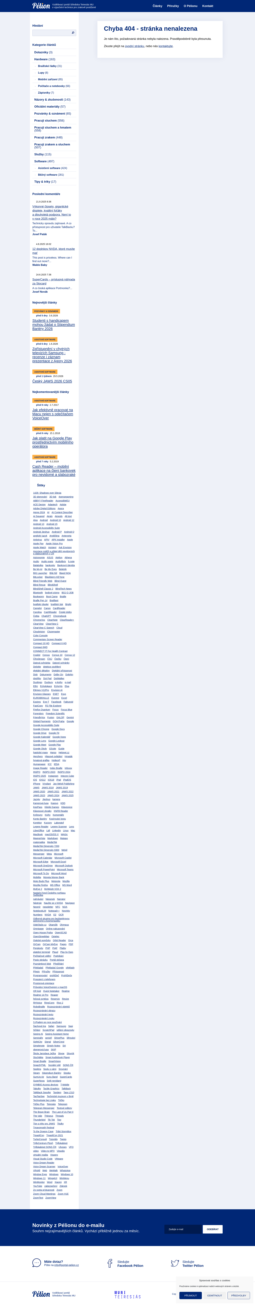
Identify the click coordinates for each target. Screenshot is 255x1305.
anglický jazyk (40, 535)
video (36, 1151)
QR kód (37, 991)
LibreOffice (38, 830)
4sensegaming (66, 496)
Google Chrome (41, 729)
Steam (36, 1073)
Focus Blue (66, 709)
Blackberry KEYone (54, 577)
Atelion (58, 557)
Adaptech (52, 504)
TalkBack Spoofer (42, 1092)
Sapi (70, 1026)
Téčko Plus (38, 1104)
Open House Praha (43, 932)
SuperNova (39, 1080)
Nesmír (36, 907)
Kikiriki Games (52, 807)
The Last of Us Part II (62, 1112)
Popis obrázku (40, 960)
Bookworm (38, 596)
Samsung (61, 1026)
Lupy (43, 72)
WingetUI (52, 1178)
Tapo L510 (69, 1092)
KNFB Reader (61, 811)
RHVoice (37, 1002)
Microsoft (58, 854)
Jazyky (36, 799)
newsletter (48, 907)
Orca (70, 940)
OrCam (36, 944)
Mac (73, 830)
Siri (64, 1045)
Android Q (69, 532)
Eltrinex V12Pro (41, 690)
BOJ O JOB (68, 592)
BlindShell (53, 585)
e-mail (68, 682)
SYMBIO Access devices (45, 1084)
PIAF (54, 948)
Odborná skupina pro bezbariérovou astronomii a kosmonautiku (51, 919)
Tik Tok (51, 1119)
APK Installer (58, 539)
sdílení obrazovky (65, 1030)
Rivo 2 (60, 1002)
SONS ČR (68, 1065)
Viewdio (61, 1151)
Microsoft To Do (41, 873)
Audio (36, 561)
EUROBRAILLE (41, 698)
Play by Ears (66, 952)
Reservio (55, 999)
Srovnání (63, 1069)
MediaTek (52, 842)
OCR (61, 914)
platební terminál (41, 952)
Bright (68, 604)
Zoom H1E (63, 1194)
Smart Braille (39, 1061)
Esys (63, 694)
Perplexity (38, 948)
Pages (63, 944)
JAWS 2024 (53, 795)
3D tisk (52, 496)
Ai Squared (38, 516)
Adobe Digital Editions (44, 508)
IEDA (56, 764)
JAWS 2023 (39, 795)
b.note (71, 561)
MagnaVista (39, 838)
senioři (48, 1038)
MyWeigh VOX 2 (52, 889)
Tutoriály (53, 1139)
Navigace (70, 903)
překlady (70, 967)
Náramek (50, 899)
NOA (64, 907)
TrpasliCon (38, 1135)
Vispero (54, 1155)
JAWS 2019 (62, 787)
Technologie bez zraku (44, 1100)
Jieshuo (46, 799)
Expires (37, 702)
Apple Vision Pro (54, 543)
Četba (36, 616)
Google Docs (58, 729)
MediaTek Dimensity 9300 (46, 850)
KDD (62, 803)
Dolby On (58, 674)
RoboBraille (39, 1006)
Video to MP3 (47, 1151)
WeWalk (53, 1170)
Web (44, 1170)
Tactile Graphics (51, 1088)
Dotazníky (43, 52)
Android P (57, 532)
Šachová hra (39, 1026)
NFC (57, 907)
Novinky (66, 910)
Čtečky (57, 659)
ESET (56, 694)
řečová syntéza (40, 999)
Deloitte (37, 666)
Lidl (48, 830)
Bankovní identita (66, 565)
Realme (66, 991)
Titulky (60, 1123)
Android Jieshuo (41, 532)
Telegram (62, 1104)
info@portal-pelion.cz (66, 1265)
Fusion (50, 717)
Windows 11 (39, 1178)
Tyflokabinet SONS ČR (44, 1147)
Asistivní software (52, 168)
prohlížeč (54, 975)
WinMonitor (39, 1182)
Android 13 (38, 524)
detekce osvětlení (52, 666)
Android (44, 520)
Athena (68, 557)
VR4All (36, 1170)
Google (70, 721)
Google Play (54, 744)
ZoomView (50, 1197)
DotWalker (59, 678)
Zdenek (63, 1186)
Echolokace (46, 686)
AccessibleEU (62, 500)
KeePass (37, 807)
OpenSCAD (61, 932)
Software (44, 161)
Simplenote (39, 1045)
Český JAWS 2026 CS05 (52, 381)
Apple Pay (38, 543)
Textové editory (64, 1108)
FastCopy (38, 705)
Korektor (37, 822)
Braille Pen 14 (40, 600)
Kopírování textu (57, 819)
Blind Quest (60, 581)
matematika (39, 842)
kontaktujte (166, 46)
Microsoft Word (59, 873)
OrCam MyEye (50, 944)
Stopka (67, 1073)
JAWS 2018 (48, 787)
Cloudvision (39, 631)
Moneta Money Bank (53, 877)
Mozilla (66, 881)
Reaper (54, 995)
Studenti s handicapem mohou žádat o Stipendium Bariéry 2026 (53, 324)
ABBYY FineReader (43, 500)
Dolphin (69, 674)
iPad (58, 780)
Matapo (64, 838)
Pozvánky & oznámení (52, 113)
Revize (65, 999)
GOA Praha (59, 721)
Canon (47, 608)
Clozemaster (53, 631)
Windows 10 (67, 1174)
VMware (59, 1158)
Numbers (37, 914)
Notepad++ (54, 910)
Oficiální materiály (50, 106)
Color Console (40, 635)
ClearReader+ (67, 620)
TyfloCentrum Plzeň (43, 1143)
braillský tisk (57, 604)
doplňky (37, 678)
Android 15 (52, 524)
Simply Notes (53, 1045)
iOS (35, 780)
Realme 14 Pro (40, 995)
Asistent (52, 547)
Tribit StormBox (63, 1131)
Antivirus (37, 539)
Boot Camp (52, 596)
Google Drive (40, 733)
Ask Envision (65, 547)
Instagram (53, 776)
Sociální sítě (54, 1065)
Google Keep (59, 737)
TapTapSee (39, 1096)
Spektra (37, 1069)
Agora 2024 (39, 512)
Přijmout (190, 1295)
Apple (70, 539)
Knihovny (38, 815)
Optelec (55, 936)
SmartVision (54, 1061)
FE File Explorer (53, 705)
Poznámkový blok (42, 963)
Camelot (37, 608)
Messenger (38, 854)
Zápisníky (46, 92)
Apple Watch (39, 547)
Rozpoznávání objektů (58, 1006)
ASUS (50, 557)
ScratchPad (48, 1030)
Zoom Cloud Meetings (44, 1194)
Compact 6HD (40, 647)
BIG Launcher (40, 573)
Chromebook (59, 616)
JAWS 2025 (68, 795)
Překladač (38, 967)
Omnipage (38, 928)
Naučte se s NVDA (53, 903)
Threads (59, 1116)
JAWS (36, 787)
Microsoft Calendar (42, 858)
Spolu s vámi (49, 1069)
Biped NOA (65, 573)
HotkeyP (56, 760)
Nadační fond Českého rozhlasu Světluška (49, 894)
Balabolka (38, 565)
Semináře (38, 1038)
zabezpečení (50, 1186)
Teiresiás (51, 1104)
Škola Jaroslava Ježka (44, 1053)
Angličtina (54, 535)
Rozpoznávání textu (43, 1014)
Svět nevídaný (54, 1080)
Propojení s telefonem (44, 979)
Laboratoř (59, 822)
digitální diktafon (41, 670)
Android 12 (68, 520)
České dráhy (65, 612)
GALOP (60, 717)
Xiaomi (58, 1182)
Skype (61, 1053)
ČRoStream (39, 659)
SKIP (53, 1049)
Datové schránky (61, 663)
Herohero (38, 756)
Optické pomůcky (42, 940)
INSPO (36, 772)
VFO (71, 1147)
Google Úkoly (40, 748)
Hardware (44, 59)
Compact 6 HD (59, 643)
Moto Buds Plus (41, 881)
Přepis (36, 971)
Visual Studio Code (43, 1158)
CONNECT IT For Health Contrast (50, 651)
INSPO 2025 (39, 776)
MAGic (64, 834)
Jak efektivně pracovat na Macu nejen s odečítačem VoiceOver (52, 414)
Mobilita (37, 877)
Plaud (55, 952)
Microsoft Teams (65, 869)
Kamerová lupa (40, 803)
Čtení (66, 659)
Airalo (50, 516)
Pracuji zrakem (48, 137)
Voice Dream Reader (43, 1162)
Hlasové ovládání (53, 756)
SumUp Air (38, 1077)
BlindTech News (63, 588)
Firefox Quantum (41, 709)
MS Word (67, 885)
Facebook (56, 702)
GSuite (52, 748)
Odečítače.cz (40, 924)
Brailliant (54, 600)
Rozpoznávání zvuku (43, 1018)
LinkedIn (56, 830)
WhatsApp (65, 1170)
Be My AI (37, 569)
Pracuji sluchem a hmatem (52, 129)
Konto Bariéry (40, 819)
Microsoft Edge (40, 861)
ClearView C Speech (43, 627)
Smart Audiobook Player (57, 1057)
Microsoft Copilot (62, 858)
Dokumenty (45, 674)
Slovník (70, 1053)
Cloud (59, 627)
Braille (63, 596)
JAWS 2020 (39, 791)
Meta (49, 854)
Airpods (58, 516)
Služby (42, 154)
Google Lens (39, 741)
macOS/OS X (52, 834)
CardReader (59, 608)
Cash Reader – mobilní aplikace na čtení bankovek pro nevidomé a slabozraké (53, 470)
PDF (71, 944)
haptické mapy (40, 752)
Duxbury (48, 682)
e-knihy (58, 682)
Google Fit (54, 733)
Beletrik (63, 569)
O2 (54, 914)
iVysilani (46, 783)
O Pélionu (190, 6)
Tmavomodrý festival (43, 1127)
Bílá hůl (53, 573)
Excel (64, 698)
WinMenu (64, 1178)
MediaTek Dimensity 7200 (46, 846)
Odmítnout (214, 1295)
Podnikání (58, 956)
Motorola (55, 881)
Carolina (37, 612)
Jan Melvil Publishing (63, 783)
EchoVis (58, 686)
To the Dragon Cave (43, 1131)
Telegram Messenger (43, 1108)
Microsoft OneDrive (43, 865)
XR (65, 1182)
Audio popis (47, 561)
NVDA (48, 914)
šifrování (71, 1038)
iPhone (36, 783)
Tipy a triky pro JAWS (44, 1123)
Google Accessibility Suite (46, 725)
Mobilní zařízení (50, 79)
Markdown (52, 838)
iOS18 (51, 780)
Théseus (48, 1116)
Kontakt (207, 6)
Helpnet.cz (64, 752)
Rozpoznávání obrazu (44, 1010)
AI (48, 512)
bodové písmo (52, 592)
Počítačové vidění (42, 956)
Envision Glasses (42, 694)
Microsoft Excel (58, 861)
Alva (35, 520)
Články (157, 6)
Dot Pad (47, 678)
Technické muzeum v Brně (60, 1096)
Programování (40, 975)
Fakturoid (68, 702)
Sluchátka (38, 1057)
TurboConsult (40, 1139)
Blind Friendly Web (42, 581)
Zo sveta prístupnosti (43, 1190)
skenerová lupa (41, 1049)
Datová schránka (41, 663)
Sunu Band (52, 1077)
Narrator (61, 899)
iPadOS (67, 780)
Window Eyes (40, 1174)
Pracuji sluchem (49, 120)
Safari (51, 1026)
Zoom (59, 1190)
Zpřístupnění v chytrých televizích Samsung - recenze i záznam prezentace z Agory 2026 (52, 355)
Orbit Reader (59, 940)
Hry (64, 760)
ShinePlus (59, 1038)
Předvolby (238, 1295)
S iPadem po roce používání (47, 1022)
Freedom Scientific (55, 713)
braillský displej (40, 604)
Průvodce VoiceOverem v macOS (50, 987)
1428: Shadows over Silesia (47, 493)
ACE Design (39, 504)
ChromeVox (39, 620)
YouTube (37, 1186)
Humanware (39, 764)
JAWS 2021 (53, 791)
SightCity (37, 1041)
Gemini (70, 717)
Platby (63, 948)
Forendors (38, 713)
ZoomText (38, 1197)
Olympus (64, 924)
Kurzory (48, 822)
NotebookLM (39, 910)
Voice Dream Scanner (44, 1166)
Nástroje (37, 903)
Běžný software (51, 174)
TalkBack (66, 1088)
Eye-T (46, 702)
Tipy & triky (45, 181)
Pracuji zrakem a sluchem (52, 146)
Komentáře (58, 815)
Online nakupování (55, 928)
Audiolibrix (60, 561)
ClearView (38, 624)
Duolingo (37, 682)
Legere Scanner (59, 826)
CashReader (50, 612)
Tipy (59, 1119)
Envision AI (56, 690)
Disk (35, 674)
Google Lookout (56, 741)
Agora (61, 508)
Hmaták (69, 756)
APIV (46, 539)
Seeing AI (38, 1034)
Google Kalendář (41, 737)
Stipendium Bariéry (51, 1073)
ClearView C (52, 624)
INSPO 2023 (48, 772)
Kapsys (54, 803)
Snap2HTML (39, 1065)
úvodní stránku (134, 46)
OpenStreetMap (41, 936)
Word (49, 1182)
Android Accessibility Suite (46, 528)
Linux (65, 830)
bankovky (50, 565)
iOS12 (42, 780)
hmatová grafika (41, 760)
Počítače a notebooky (54, 86)
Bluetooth (38, 592)
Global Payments (42, 721)
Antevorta (66, 535)
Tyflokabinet (61, 1143)
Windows (54, 1174)
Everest (55, 698)
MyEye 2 (37, 889)
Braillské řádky (50, 66)
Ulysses (63, 1147)
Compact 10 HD (41, 643)
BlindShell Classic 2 (43, 588)
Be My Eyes (51, 569)
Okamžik (53, 924)
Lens (71, 826)
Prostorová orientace (43, 983)
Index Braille (56, 768)
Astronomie (39, 557)
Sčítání (36, 1030)
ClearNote (52, 620)
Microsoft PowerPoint (44, 869)
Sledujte (124, 1264)
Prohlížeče (66, 975)
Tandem (57, 1092)
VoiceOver (63, 1166)
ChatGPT (46, 616)
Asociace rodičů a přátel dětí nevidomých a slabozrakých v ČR (54, 552)
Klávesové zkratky (42, 811)
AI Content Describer (62, 512)
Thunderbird (39, 1119)
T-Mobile (64, 1084)
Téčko (61, 1100)
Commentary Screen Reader (47, 639)
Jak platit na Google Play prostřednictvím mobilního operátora (52, 442)
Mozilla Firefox (40, 885)
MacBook (38, 834)
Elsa (67, 686)
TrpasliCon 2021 (54, 1135)
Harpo (53, 752)
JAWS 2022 (68, 791)
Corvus (46, 655)
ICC (50, 764)
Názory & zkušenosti (52, 99)
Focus (55, 709)
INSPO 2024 (64, 772)
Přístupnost (58, 971)
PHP (47, 948)
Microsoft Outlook (64, 865)
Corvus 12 (70, 655)
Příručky (173, 6)
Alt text (68, 516)
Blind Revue (39, 585)
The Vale (37, 1116)
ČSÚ (49, 659)
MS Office (55, 885)
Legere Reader (40, 826)
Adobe (63, 504)
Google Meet (39, 744)
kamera (56, 799)
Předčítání (58, 963)
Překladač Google (55, 967)
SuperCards (66, 1077)
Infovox (68, 768)
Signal (48, 1041)
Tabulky (37, 1088)
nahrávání (38, 899)
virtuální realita (40, 1155)
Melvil (64, 850)
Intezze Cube (67, 776)
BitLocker (38, 577)
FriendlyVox (39, 717)
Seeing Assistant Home (57, 1034)
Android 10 (55, 520)
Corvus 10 (57, 655)
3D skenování (40, 496)
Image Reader (40, 768)
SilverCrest (58, 1041)
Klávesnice (66, 807)
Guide (61, 748)
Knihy (47, 815)
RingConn (49, 1002)
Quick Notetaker (51, 991)
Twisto (63, 1139)
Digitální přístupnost (62, 670)
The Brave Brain (41, 1112)
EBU (35, 686)
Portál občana (57, 960)
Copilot (36, 655)
